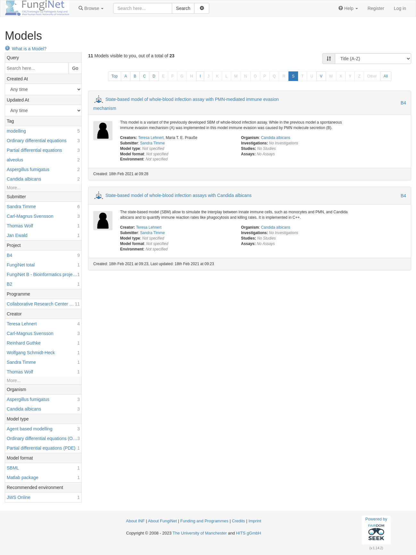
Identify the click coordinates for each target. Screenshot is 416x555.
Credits (238, 520)
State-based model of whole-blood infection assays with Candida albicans (178, 195)
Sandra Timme (152, 143)
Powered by (376, 530)
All (386, 76)
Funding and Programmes (204, 520)
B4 (403, 102)
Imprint (254, 520)
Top (115, 76)
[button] (91, 8)
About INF (135, 520)
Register (376, 8)
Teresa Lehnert (150, 137)
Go (75, 68)
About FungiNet (162, 520)
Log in (400, 8)
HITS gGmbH (248, 533)
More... (14, 187)
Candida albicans (275, 137)
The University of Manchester (200, 533)
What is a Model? (25, 48)
